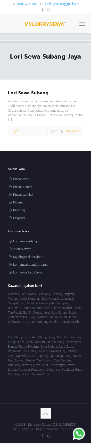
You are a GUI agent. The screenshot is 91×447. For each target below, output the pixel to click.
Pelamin (19, 202)
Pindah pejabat (23, 194)
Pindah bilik (21, 179)
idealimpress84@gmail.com (61, 4)
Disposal (19, 218)
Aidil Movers (22, 249)
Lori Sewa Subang (28, 92)
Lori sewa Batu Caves (28, 272)
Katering (19, 210)
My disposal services (28, 256)
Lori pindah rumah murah (30, 264)
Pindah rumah (22, 186)
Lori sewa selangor (26, 241)
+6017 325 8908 (27, 4)
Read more (72, 131)
